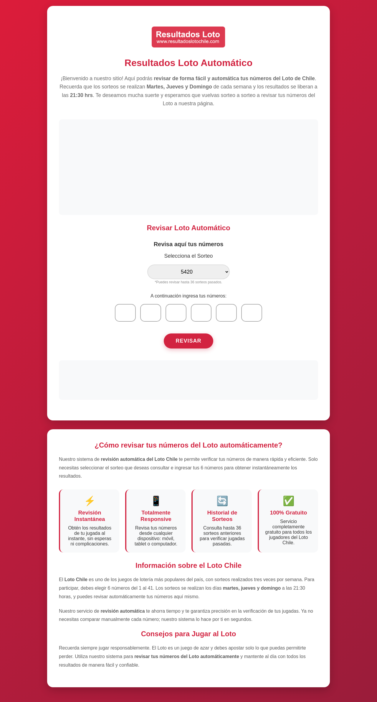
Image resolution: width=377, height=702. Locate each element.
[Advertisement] (188, 166)
